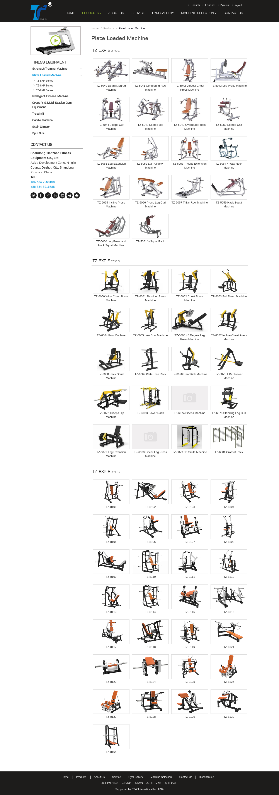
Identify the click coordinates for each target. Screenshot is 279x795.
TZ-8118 (150, 646)
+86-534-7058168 (43, 182)
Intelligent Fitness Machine (50, 96)
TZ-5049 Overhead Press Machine (190, 126)
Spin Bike (38, 133)
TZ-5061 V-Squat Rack (150, 241)
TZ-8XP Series (106, 471)
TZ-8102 (150, 507)
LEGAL (170, 783)
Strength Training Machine (49, 68)
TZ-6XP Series (106, 260)
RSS (139, 783)
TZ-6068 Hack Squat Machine (111, 376)
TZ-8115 (189, 612)
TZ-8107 (189, 541)
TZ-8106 (150, 541)
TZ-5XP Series (106, 50)
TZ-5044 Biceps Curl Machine (111, 126)
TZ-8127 (111, 716)
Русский (225, 5)
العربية (238, 5)
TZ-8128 (150, 716)
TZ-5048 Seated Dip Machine (150, 126)
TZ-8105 (111, 541)
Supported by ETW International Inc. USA (139, 789)
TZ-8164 (111, 752)
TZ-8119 (189, 646)
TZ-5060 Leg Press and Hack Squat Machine (111, 243)
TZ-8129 (189, 716)
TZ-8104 (228, 507)
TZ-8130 (228, 716)
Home (95, 28)
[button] (91, 13)
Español (210, 5)
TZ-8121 (228, 646)
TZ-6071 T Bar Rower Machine (228, 376)
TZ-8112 (228, 576)
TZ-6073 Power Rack (150, 413)
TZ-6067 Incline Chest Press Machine (229, 337)
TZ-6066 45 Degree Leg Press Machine (190, 337)
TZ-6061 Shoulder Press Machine (150, 298)
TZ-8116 (228, 612)
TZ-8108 (228, 541)
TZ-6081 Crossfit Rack (229, 452)
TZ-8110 (150, 576)
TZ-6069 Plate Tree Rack (150, 374)
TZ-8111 (189, 576)
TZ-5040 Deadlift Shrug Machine (111, 87)
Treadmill (38, 113)
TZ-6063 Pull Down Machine (229, 296)
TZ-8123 (111, 681)
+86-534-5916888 (43, 186)
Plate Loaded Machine (46, 75)
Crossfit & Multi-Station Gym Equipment (51, 105)
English (195, 5)
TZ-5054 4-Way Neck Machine (228, 165)
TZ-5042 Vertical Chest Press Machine (189, 87)
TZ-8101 (111, 507)
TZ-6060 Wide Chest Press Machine (111, 298)
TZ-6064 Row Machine (111, 335)
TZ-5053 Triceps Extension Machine (189, 165)
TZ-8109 (111, 576)
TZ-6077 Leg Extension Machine (111, 454)
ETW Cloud (110, 783)
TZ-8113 (111, 612)
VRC (126, 783)
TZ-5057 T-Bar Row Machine (190, 202)
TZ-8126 (228, 681)
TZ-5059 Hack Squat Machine (229, 204)
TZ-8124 (150, 681)
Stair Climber (41, 126)
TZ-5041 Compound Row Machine (150, 87)
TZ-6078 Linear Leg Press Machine (150, 454)
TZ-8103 (189, 507)
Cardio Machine (42, 120)
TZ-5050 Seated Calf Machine (229, 126)
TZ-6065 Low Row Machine (150, 335)
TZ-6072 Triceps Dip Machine (111, 415)
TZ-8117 (111, 646)
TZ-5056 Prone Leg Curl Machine (150, 204)
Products (109, 28)
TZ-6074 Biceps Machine (190, 413)
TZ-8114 (150, 612)
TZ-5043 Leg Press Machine (229, 85)
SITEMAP (153, 783)
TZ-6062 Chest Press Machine (189, 298)
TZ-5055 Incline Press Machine (111, 204)
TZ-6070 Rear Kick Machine (189, 374)
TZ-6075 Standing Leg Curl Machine (229, 415)
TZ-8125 (189, 681)
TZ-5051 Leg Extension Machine (111, 165)
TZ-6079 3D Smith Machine (189, 452)
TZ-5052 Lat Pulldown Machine (150, 165)
